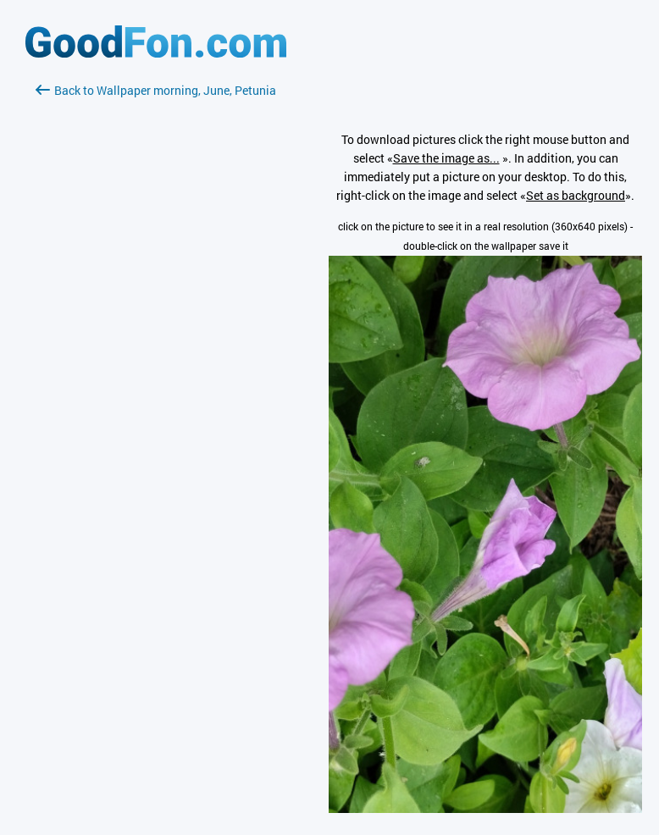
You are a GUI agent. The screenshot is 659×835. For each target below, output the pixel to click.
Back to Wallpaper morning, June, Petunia (156, 90)
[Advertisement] (156, 300)
